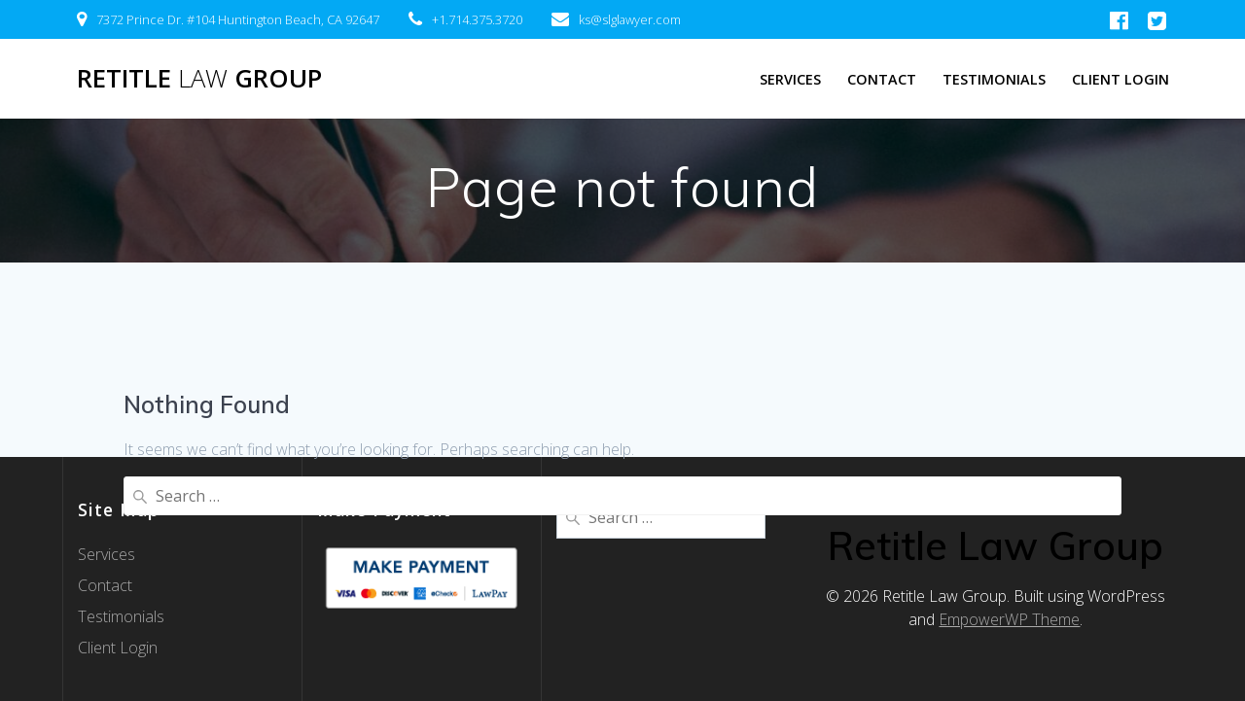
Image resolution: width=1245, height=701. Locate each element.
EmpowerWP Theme (1009, 619)
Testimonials (994, 79)
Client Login (1120, 79)
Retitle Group (199, 78)
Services (790, 79)
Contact (881, 79)
